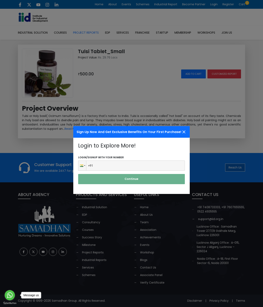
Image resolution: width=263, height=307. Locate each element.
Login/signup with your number (101, 157)
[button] (82, 166)
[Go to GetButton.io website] (9, 303)
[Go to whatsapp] (10, 295)
